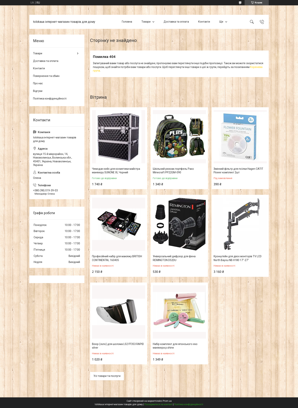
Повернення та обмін (46, 75)
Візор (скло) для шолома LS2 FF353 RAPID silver (118, 345)
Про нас (38, 83)
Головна (127, 21)
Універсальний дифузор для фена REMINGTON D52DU (174, 258)
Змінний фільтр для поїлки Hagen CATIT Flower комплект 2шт (238, 170)
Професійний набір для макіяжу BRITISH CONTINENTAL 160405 (117, 258)
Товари (146, 21)
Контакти (204, 21)
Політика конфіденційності (50, 98)
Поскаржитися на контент (158, 404)
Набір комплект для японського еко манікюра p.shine (175, 345)
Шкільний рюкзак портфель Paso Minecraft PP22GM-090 (173, 170)
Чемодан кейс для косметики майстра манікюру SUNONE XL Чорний (116, 170)
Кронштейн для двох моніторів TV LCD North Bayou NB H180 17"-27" (238, 258)
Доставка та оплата (176, 21)
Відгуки (37, 90)
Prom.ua (167, 401)
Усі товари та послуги (107, 375)
